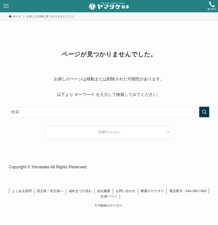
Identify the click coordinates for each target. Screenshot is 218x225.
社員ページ (109, 196)
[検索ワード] (109, 112)
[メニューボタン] (6, 6)
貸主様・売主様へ (50, 191)
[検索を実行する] (204, 112)
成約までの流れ (80, 191)
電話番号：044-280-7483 (188, 191)
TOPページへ (109, 132)
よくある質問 (22, 191)
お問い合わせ (126, 191)
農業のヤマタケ (152, 191)
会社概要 (103, 191)
